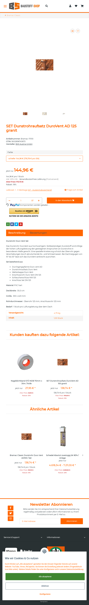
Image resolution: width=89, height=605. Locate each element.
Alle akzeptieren (45, 577)
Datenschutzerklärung (69, 509)
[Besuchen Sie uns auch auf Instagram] (10, 518)
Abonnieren (72, 521)
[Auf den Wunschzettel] (78, 31)
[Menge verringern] (9, 201)
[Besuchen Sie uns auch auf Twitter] (10, 513)
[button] (46, 6)
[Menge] (21, 201)
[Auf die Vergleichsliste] (72, 31)
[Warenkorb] (82, 6)
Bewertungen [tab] (38, 232)
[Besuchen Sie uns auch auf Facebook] (10, 508)
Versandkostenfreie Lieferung (32, 179)
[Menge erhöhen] (39, 201)
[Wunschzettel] (76, 6)
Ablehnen (45, 586)
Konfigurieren (45, 594)
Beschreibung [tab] (16, 232)
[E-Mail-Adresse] (40, 521)
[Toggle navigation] (5, 6)
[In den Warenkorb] (65, 200)
